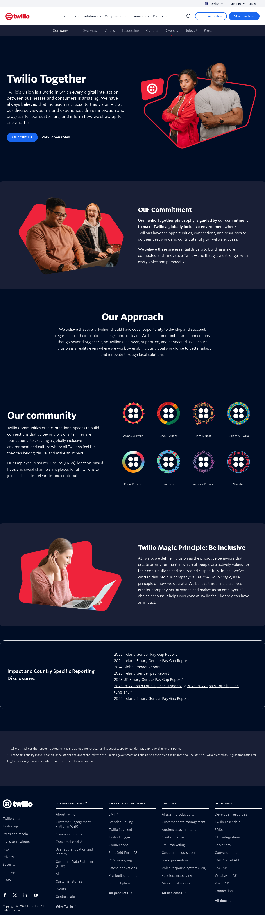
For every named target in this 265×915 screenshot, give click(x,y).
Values (109, 30)
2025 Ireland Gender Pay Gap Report (145, 654)
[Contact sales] (211, 16)
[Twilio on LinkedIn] (26, 895)
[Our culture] (22, 137)
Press (208, 30)
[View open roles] (55, 137)
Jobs (191, 30)
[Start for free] (244, 16)
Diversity (172, 30)
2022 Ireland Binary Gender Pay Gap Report (151, 698)
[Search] (188, 16)
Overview (89, 30)
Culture (152, 30)
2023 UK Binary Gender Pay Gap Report (148, 680)
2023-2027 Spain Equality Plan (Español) (148, 686)
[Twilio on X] (16, 895)
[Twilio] (17, 16)
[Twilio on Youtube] (37, 895)
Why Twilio (115, 16)
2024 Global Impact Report (137, 667)
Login (254, 3)
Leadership (130, 30)
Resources (139, 16)
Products (71, 16)
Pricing (160, 16)
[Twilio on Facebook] (6, 895)
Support (238, 3)
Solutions (92, 16)
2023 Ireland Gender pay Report (141, 673)
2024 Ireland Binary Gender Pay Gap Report (151, 661)
